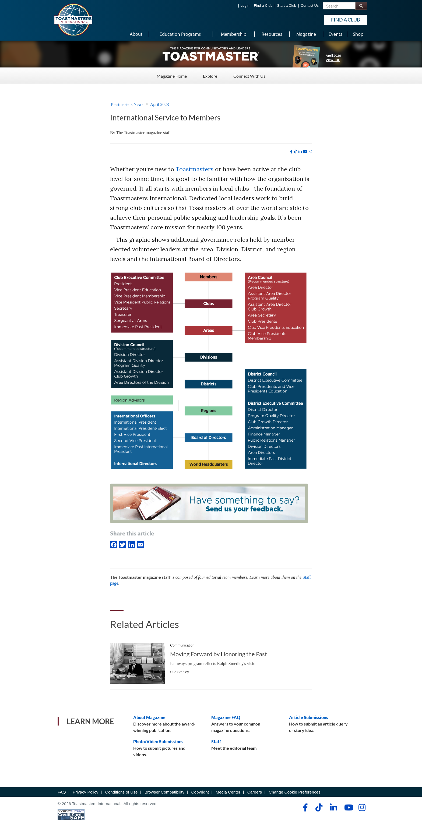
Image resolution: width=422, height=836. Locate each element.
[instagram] (310, 151)
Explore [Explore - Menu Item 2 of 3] (210, 75)
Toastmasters (194, 169)
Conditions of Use (121, 792)
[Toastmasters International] (73, 19)
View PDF (333, 60)
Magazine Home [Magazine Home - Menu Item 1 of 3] (172, 75)
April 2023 (159, 104)
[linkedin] (300, 151)
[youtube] (305, 151)
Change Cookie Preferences (295, 792)
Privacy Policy (85, 792)
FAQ (62, 792)
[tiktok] (295, 151)
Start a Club (286, 5)
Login (245, 5)
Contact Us (310, 5)
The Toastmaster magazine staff (143, 132)
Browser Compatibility (164, 792)
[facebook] (291, 151)
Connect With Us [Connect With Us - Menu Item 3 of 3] (249, 75)
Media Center (228, 792)
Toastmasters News (126, 104)
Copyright (200, 792)
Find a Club (263, 5)
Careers (254, 792)
